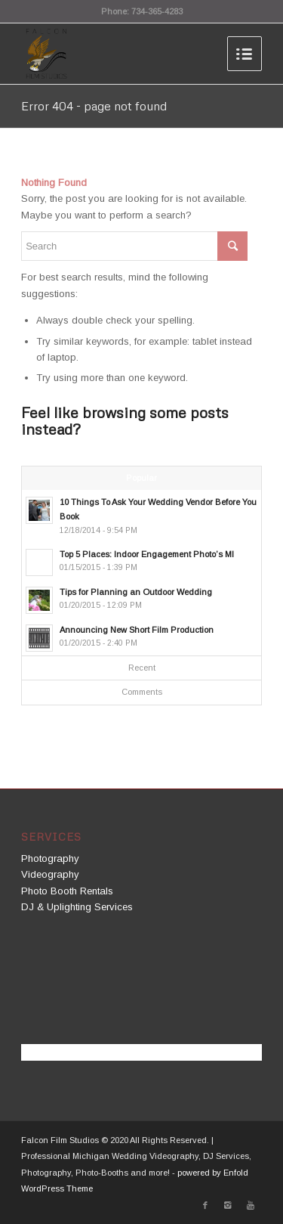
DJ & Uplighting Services (77, 907)
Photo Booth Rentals (67, 891)
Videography (50, 874)
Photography (50, 858)
